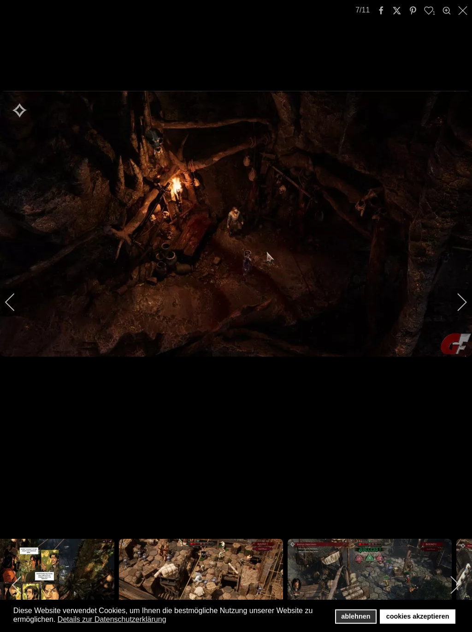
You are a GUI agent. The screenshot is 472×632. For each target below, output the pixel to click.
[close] (463, 10)
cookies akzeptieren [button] (417, 616)
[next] (456, 302)
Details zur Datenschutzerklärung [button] (112, 619)
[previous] (16, 302)
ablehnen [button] (355, 616)
